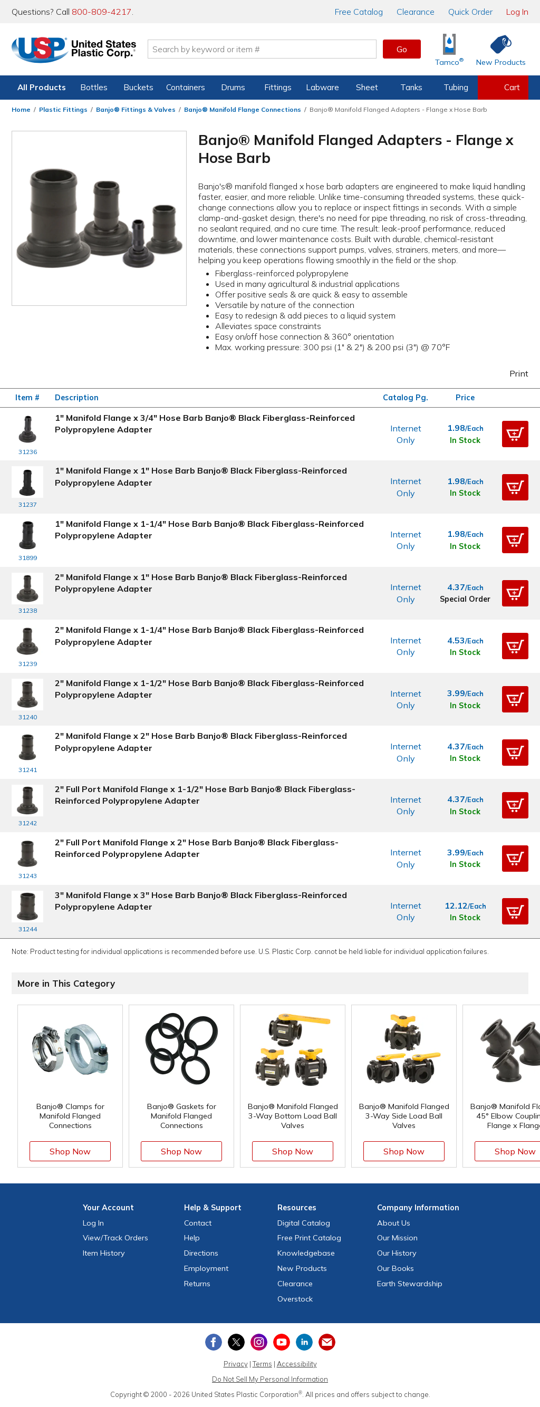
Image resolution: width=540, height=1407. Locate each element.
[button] (515, 434)
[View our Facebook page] (213, 1342)
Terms (262, 1364)
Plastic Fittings (63, 109)
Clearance (416, 11)
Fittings (278, 87)
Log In (517, 11)
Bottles (94, 87)
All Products (41, 87)
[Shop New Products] (497, 49)
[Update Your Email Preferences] (327, 1342)
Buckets (138, 87)
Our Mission (397, 1237)
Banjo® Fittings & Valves (136, 109)
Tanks (411, 87)
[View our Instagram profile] (258, 1342)
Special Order (465, 599)
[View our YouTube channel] (281, 1342)
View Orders (115, 1237)
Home (21, 109)
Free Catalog (309, 1237)
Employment (206, 1268)
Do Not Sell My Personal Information (270, 1379)
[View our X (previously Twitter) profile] (236, 1342)
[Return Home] (74, 51)
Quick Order (470, 11)
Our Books (395, 1268)
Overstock (295, 1299)
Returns (197, 1283)
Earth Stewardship (409, 1283)
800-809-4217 (102, 11)
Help (192, 1237)
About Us (393, 1223)
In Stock (465, 440)
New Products (302, 1268)
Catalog (359, 11)
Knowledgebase (306, 1253)
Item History (104, 1253)
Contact (197, 1223)
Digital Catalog (303, 1223)
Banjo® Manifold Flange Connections (242, 109)
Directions (201, 1253)
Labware (322, 87)
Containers (185, 87)
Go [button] (402, 49)
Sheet (367, 87)
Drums (233, 87)
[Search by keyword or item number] (262, 49)
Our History (397, 1253)
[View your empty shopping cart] (503, 87)
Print (512, 373)
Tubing (455, 87)
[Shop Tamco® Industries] (449, 49)
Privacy (236, 1364)
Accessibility (297, 1364)
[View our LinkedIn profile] (304, 1342)
